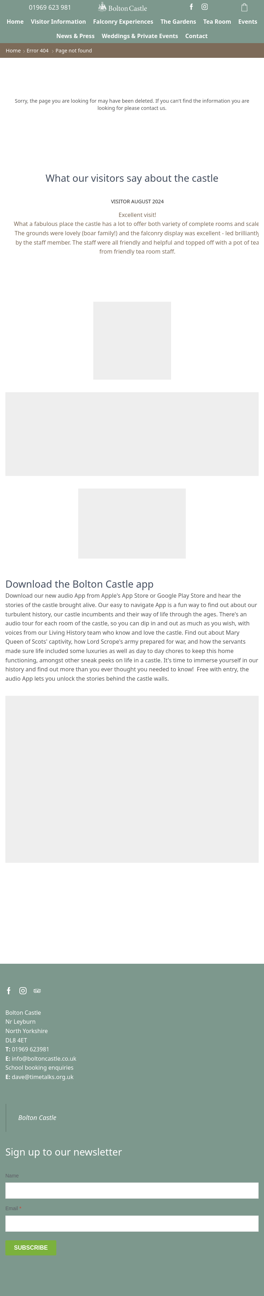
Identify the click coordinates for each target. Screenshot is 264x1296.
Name (12, 1176)
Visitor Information (58, 22)
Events (247, 22)
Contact (196, 36)
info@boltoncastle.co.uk (44, 1059)
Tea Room (217, 22)
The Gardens (178, 22)
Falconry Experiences (123, 22)
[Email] (132, 1224)
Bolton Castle (37, 1117)
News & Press (75, 36)
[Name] (132, 1190)
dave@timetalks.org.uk (43, 1077)
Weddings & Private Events (140, 36)
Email (13, 1208)
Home (15, 22)
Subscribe (31, 1248)
